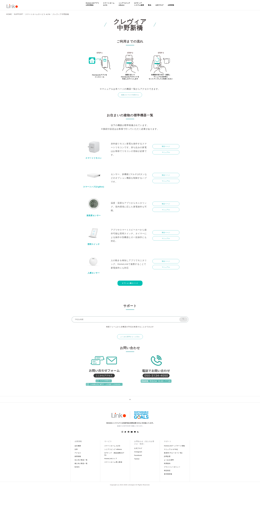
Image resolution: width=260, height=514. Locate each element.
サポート (167, 441)
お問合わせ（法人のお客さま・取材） (144, 443)
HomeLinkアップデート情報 (174, 446)
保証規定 (167, 470)
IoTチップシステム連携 (139, 4)
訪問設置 (167, 456)
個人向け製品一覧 (81, 463)
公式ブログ (160, 5)
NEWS (77, 467)
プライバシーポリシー (172, 467)
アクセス (78, 453)
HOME (9, 14)
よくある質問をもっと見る (130, 336)
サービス (108, 441)
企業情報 (171, 5)
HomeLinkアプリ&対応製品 (92, 4)
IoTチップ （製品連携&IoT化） (114, 454)
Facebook (138, 455)
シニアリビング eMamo (113, 449)
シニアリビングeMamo (124, 4)
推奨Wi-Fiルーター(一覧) (173, 453)
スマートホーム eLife (112, 446)
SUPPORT (18, 14)
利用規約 (167, 463)
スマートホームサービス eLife (37, 14)
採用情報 (78, 456)
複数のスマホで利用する (130, 95)
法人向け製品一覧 (81, 460)
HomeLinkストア (110, 458)
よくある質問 (169, 460)
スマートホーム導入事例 (113, 462)
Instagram (138, 452)
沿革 (76, 449)
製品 (149, 5)
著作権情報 (168, 474)
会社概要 (78, 446)
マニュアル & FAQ (171, 449)
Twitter (137, 459)
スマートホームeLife (108, 4)
